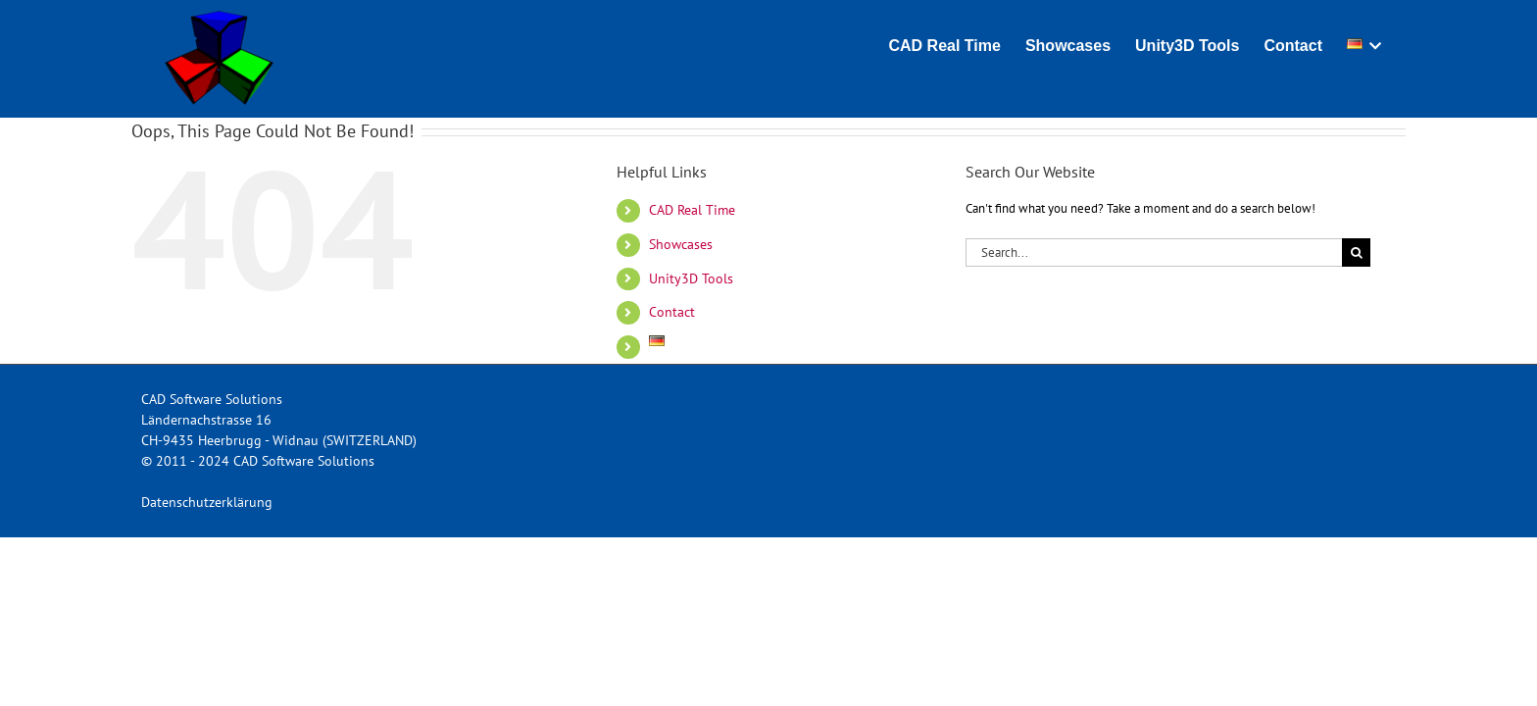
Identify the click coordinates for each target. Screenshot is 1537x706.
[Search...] (1154, 252)
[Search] (1356, 252)
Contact (672, 312)
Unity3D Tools (691, 278)
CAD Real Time (692, 210)
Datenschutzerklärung (207, 502)
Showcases (681, 244)
